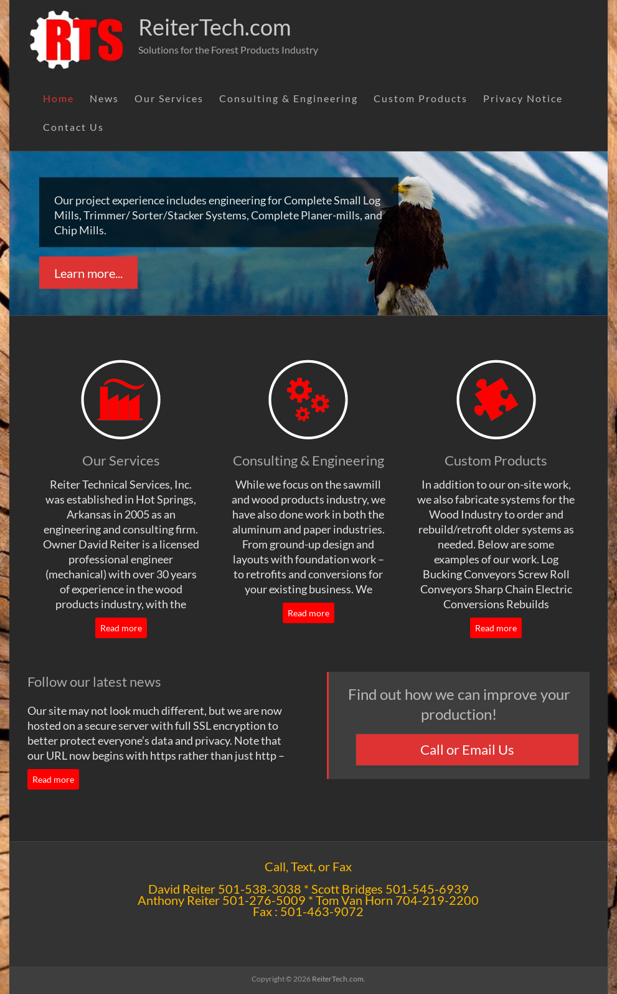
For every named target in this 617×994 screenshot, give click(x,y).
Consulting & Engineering (288, 98)
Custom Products (421, 98)
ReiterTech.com (214, 27)
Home (58, 98)
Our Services (169, 98)
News (104, 98)
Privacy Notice (523, 98)
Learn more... (88, 272)
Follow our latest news (94, 681)
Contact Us (73, 127)
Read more (121, 628)
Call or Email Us (467, 749)
